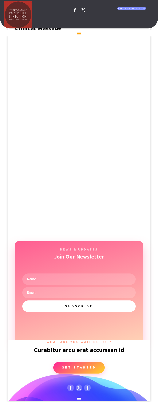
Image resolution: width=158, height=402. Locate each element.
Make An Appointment (132, 8)
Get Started (79, 367)
